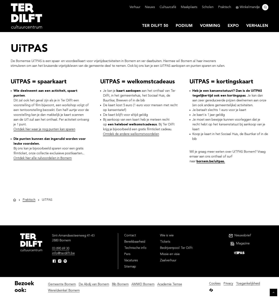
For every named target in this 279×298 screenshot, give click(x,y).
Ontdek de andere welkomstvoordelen (131, 134)
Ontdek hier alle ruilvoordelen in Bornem (43, 158)
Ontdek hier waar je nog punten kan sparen (44, 129)
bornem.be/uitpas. (210, 161)
